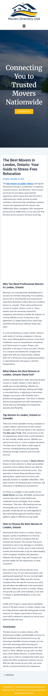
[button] (23, 26)
